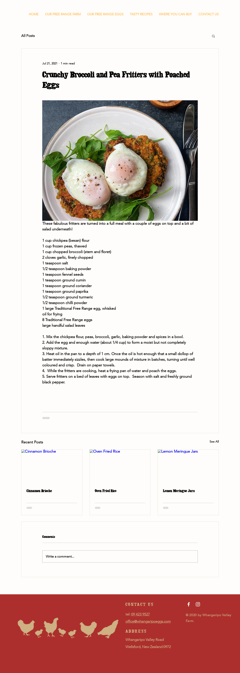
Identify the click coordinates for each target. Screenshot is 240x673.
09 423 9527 (140, 614)
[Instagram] (198, 604)
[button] (213, 36)
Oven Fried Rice (105, 491)
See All (214, 441)
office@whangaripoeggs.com (148, 621)
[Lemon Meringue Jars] (188, 467)
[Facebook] (188, 604)
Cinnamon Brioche (39, 491)
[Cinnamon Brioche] (51, 467)
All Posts (28, 36)
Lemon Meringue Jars (179, 491)
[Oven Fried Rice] (120, 467)
